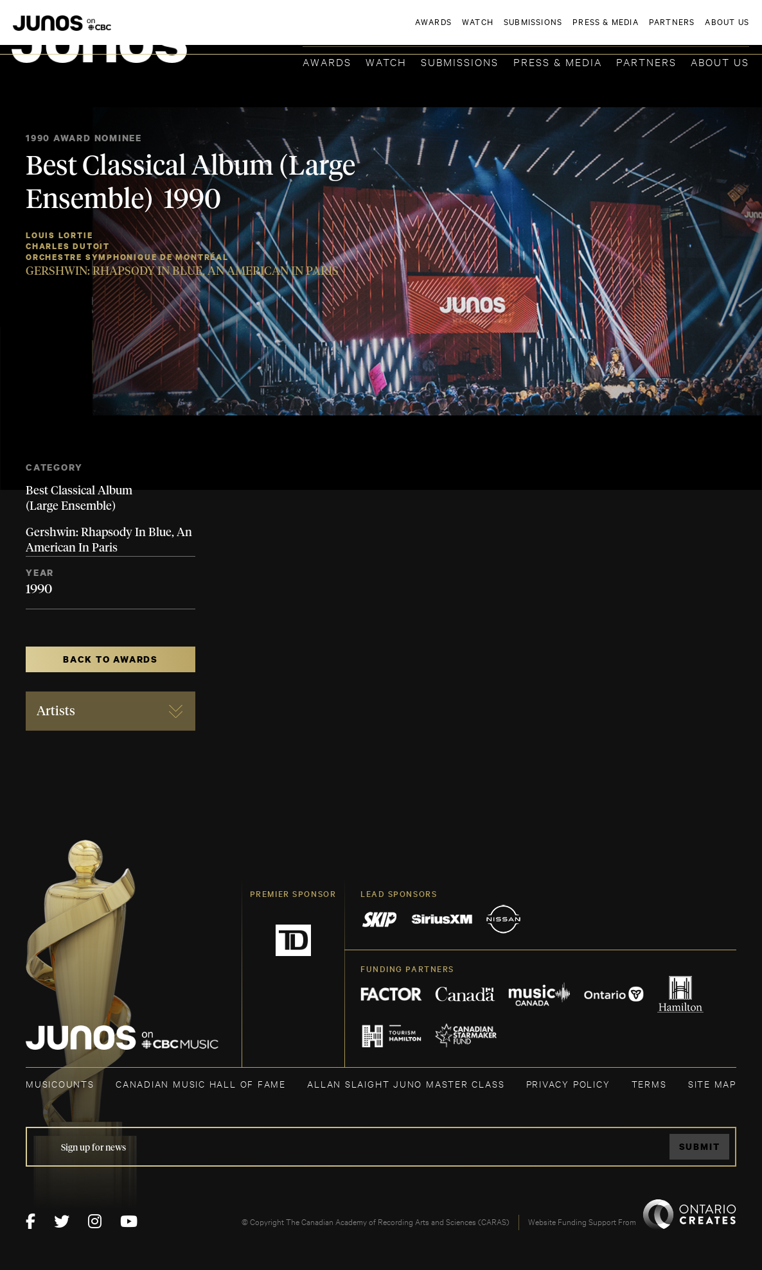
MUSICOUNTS (60, 1083)
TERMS (649, 1083)
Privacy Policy (568, 1083)
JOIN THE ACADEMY (570, 30)
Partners (646, 61)
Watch (386, 61)
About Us (720, 61)
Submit (699, 1146)
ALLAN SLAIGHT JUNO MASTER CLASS (405, 1083)
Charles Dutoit (68, 246)
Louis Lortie (59, 235)
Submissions (460, 61)
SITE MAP (712, 1083)
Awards (327, 61)
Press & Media (557, 61)
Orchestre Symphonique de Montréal (127, 257)
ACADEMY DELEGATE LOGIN (688, 30)
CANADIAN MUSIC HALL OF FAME (201, 1083)
